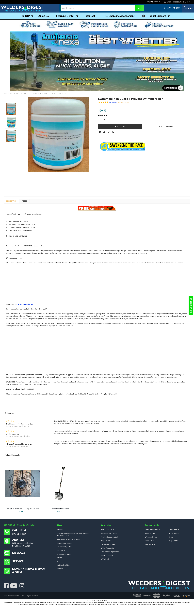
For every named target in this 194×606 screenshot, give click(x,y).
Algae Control (106, 541)
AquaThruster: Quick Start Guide (68, 540)
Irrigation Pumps (107, 556)
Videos (24, 202)
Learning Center (67, 16)
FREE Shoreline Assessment (118, 16)
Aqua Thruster (150, 534)
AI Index (60, 530)
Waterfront (105, 560)
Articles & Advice (63, 566)
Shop (27, 16)
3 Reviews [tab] (9, 414)
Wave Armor (149, 541)
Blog (59, 562)
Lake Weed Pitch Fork (60, 509)
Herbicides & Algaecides (110, 552)
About (59, 558)
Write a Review (123, 103)
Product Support (156, 16)
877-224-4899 (19, 534)
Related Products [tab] (12, 455)
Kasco (171, 538)
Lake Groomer (174, 530)
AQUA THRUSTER (107, 530)
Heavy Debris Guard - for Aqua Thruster (22, 509)
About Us (43, 16)
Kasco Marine (150, 545)
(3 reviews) (113, 103)
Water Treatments (107, 549)
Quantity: (102, 116)
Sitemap (60, 569)
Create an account (174, 2)
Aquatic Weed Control (109, 534)
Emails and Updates (64, 547)
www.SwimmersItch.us (24, 305)
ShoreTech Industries (152, 530)
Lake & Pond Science (64, 544)
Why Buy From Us (153, 2)
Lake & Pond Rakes (108, 545)
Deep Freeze (173, 541)
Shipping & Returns (64, 555)
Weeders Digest (151, 538)
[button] (97, 62)
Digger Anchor (174, 534)
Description (11, 202)
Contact (90, 16)
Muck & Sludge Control (109, 538)
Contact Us (190, 305)
